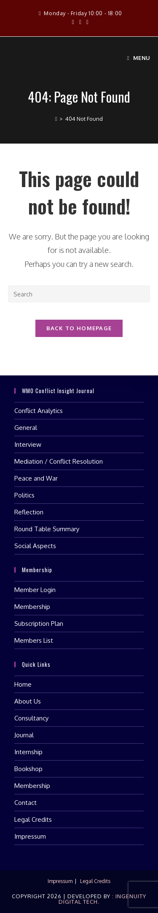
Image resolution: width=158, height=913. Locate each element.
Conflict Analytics (38, 411)
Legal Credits (33, 819)
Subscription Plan (38, 624)
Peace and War (36, 478)
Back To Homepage (79, 328)
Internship (28, 752)
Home (23, 684)
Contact (25, 803)
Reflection (28, 512)
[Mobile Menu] (138, 57)
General (25, 428)
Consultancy (31, 718)
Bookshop (28, 769)
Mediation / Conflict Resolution (58, 461)
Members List (33, 640)
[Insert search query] (79, 293)
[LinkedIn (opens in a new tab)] (86, 22)
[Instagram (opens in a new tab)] (80, 22)
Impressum (30, 836)
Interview (27, 444)
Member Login (35, 590)
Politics (24, 495)
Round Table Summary (46, 529)
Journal (24, 735)
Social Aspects (35, 546)
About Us (27, 701)
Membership (32, 607)
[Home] (56, 118)
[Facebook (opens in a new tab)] (73, 22)
